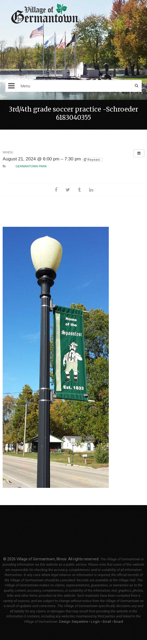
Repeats (92, 159)
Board (118, 622)
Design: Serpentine (73, 622)
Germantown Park (31, 166)
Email (107, 622)
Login (95, 622)
